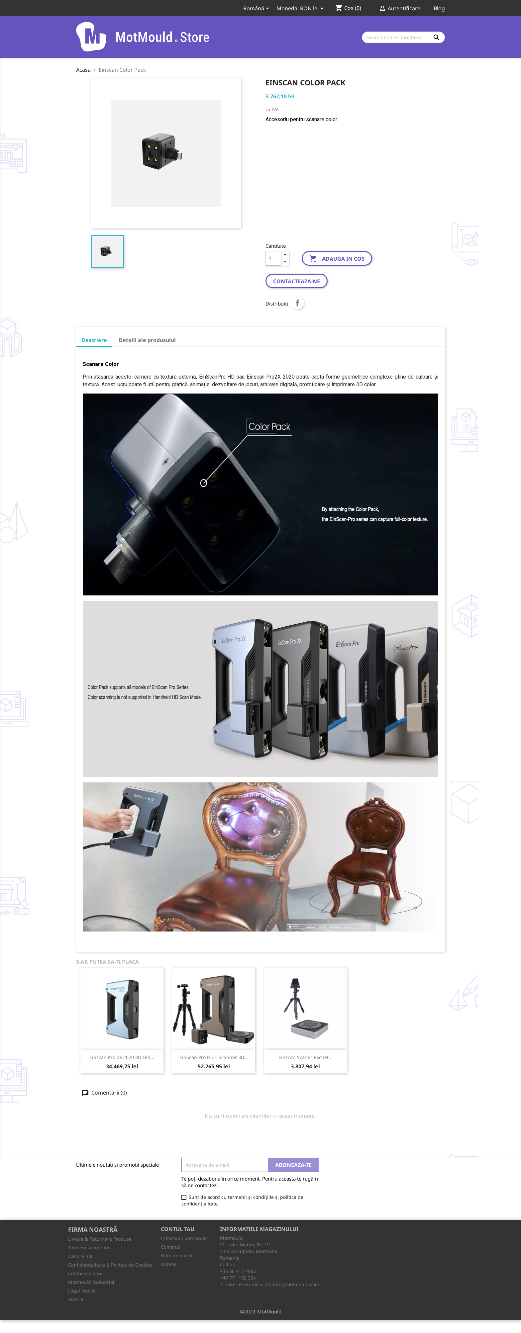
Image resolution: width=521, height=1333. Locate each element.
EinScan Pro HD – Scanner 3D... (213, 1057)
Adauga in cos (337, 259)
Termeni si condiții (88, 1247)
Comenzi (170, 1247)
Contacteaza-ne (296, 281)
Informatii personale (184, 1238)
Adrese (168, 1264)
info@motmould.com (296, 1284)
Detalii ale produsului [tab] (147, 340)
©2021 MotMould (260, 1311)
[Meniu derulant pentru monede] (313, 9)
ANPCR (75, 1299)
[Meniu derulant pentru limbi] (257, 9)
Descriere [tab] (94, 340)
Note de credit (177, 1255)
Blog (439, 8)
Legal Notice (82, 1291)
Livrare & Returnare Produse (100, 1239)
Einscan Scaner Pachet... (305, 1057)
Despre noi (80, 1256)
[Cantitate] (273, 258)
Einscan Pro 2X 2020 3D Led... (122, 1057)
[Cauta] (403, 37)
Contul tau (177, 1229)
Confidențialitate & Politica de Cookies (110, 1265)
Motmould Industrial (91, 1282)
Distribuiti (297, 303)
